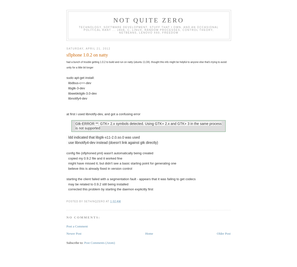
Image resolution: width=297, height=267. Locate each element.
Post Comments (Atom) (99, 243)
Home (149, 233)
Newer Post (73, 233)
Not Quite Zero (148, 20)
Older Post (224, 233)
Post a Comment (77, 226)
